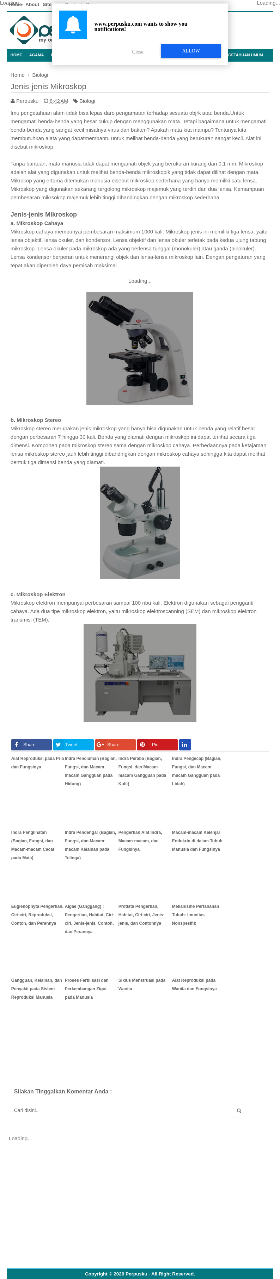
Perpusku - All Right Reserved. (160, 1274)
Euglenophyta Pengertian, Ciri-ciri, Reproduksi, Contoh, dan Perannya (37, 915)
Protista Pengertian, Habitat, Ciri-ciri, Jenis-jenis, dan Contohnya (141, 915)
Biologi (87, 101)
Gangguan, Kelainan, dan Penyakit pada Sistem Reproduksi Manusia (36, 989)
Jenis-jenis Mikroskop (48, 86)
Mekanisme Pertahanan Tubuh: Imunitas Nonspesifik (195, 915)
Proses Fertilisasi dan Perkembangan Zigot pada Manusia (87, 989)
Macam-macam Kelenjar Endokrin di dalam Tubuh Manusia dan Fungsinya (197, 841)
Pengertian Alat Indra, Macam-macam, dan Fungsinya (140, 841)
